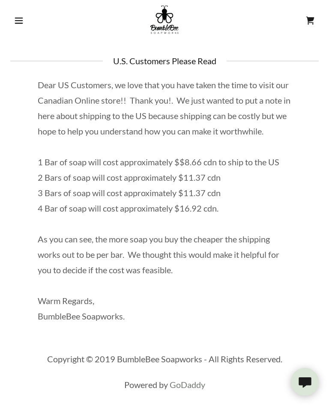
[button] (33, 20)
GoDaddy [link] (187, 384)
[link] (164, 20)
